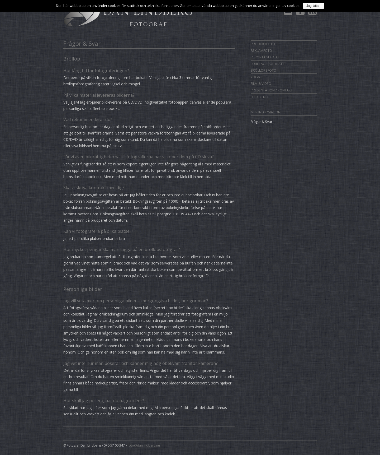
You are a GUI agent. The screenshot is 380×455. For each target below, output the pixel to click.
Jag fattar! (313, 6)
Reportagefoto (265, 57)
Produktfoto (263, 43)
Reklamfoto (261, 50)
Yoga (255, 77)
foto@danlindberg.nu (144, 445)
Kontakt (288, 12)
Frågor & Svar (261, 121)
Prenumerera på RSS (312, 12)
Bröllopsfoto (263, 70)
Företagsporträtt (267, 63)
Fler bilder (260, 96)
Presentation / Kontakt (272, 90)
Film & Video (261, 83)
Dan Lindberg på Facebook (300, 12)
